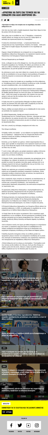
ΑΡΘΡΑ (7, 8)
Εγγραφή (7, 412)
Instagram (37, 431)
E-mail (8, 20)
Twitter (5, 20)
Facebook (2, 20)
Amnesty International (8, 2)
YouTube (28, 431)
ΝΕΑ (3, 8)
